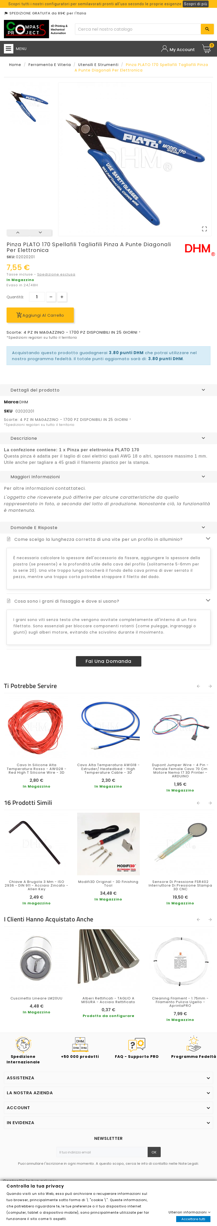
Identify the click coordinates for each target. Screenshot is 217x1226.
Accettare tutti (193, 1219)
